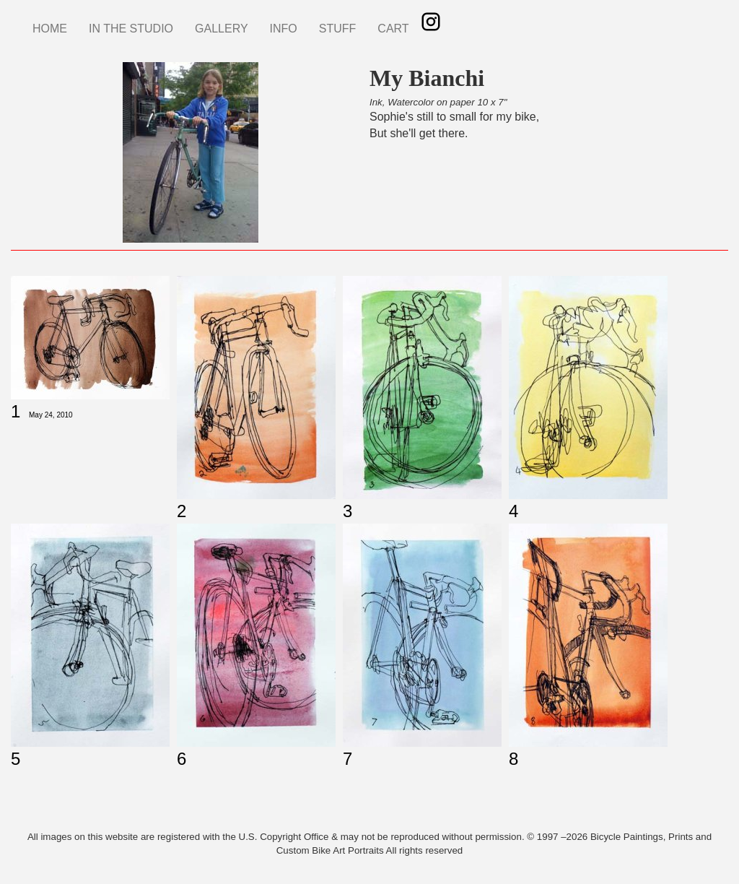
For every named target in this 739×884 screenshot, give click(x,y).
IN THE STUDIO (131, 28)
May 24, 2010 (51, 415)
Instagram (431, 21)
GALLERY (221, 28)
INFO (283, 28)
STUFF (338, 28)
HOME (49, 28)
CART (392, 28)
